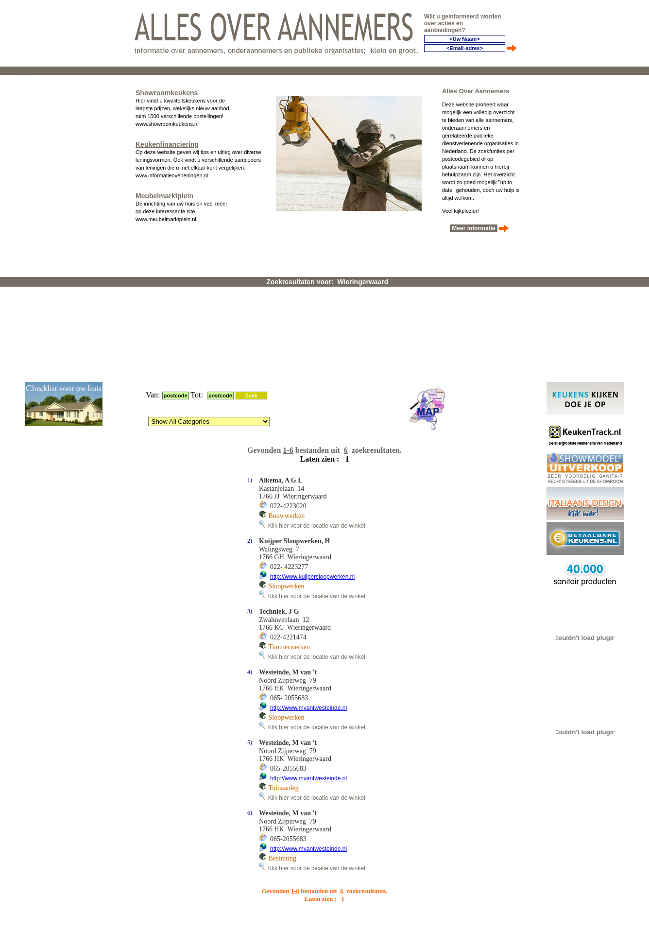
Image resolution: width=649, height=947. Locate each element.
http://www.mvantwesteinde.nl (308, 585)
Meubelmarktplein (164, 193)
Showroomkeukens (167, 90)
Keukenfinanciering (167, 142)
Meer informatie (473, 226)
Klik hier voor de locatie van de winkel (312, 402)
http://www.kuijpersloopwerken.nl (312, 453)
